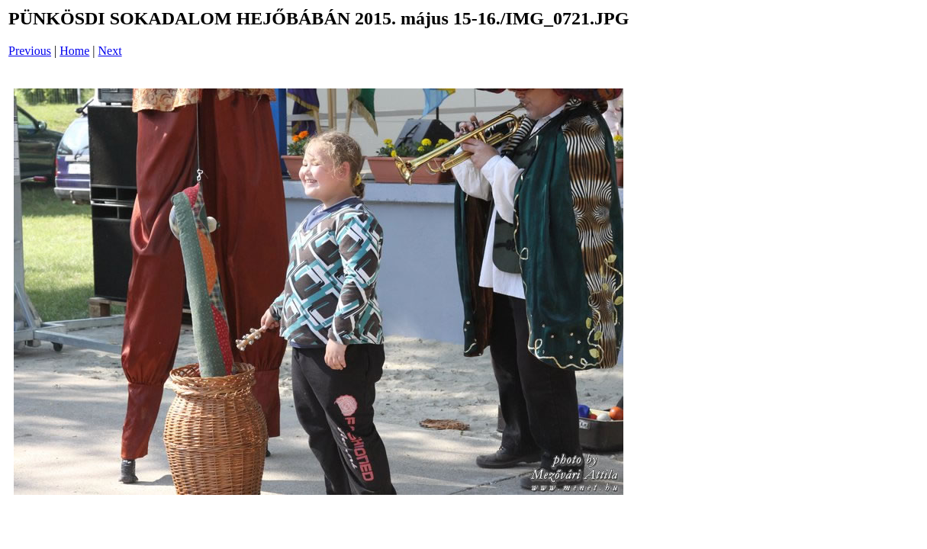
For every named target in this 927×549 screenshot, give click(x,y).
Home (74, 50)
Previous (29, 50)
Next (110, 50)
